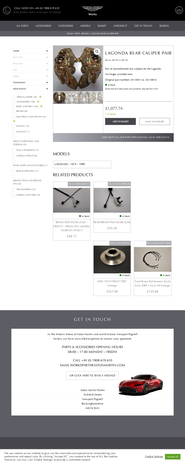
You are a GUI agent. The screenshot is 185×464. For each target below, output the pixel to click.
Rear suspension (27, 171)
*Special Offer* (26, 97)
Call (77, 299)
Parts (77, 33)
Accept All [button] (172, 456)
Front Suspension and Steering (26, 143)
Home (70, 33)
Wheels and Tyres (28, 195)
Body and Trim (27, 106)
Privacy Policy (165, 393)
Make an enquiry (154, 121)
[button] (97, 51)
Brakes (85, 33)
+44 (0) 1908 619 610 (158, 137)
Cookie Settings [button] (154, 456)
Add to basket (121, 121)
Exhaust (23, 131)
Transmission (26, 189)
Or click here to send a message (92, 314)
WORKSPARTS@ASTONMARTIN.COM (97, 304)
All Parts (16, 390)
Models (51, 390)
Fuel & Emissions (27, 150)
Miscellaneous (26, 155)
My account (166, 390)
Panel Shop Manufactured (30, 165)
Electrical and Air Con (31, 116)
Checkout (147, 390)
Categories (34, 390)
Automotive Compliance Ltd (85, 434)
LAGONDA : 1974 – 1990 (70, 164)
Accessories (25, 101)
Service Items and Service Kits (27, 182)
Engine (22, 126)
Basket (131, 390)
